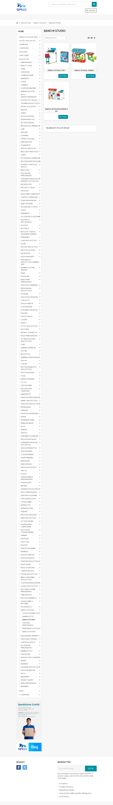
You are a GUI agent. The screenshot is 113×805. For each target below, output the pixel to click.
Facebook (18, 767)
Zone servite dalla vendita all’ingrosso (75, 793)
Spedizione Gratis (66, 790)
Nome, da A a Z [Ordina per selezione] (50, 38)
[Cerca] (73, 4)
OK (90, 768)
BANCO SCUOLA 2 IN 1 (56, 70)
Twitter (25, 767)
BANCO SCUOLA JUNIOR (84, 70)
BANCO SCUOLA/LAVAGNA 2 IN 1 (56, 110)
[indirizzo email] (71, 768)
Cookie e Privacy (66, 787)
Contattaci (64, 796)
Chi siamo (63, 783)
